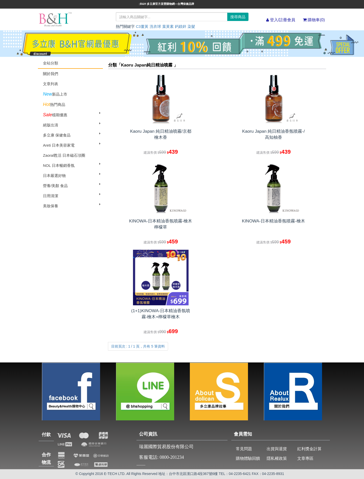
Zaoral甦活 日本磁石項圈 (64, 155)
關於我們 (50, 74)
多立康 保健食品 (57, 135)
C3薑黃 (142, 26)
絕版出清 (50, 125)
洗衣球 (155, 26)
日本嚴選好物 (54, 175)
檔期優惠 (55, 114)
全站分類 (50, 63)
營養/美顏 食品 (55, 186)
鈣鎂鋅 (180, 26)
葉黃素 (168, 26)
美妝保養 (50, 206)
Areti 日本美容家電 (59, 145)
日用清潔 (50, 196)
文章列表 (50, 84)
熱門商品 (54, 104)
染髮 (191, 26)
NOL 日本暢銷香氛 (59, 165)
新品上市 (55, 94)
